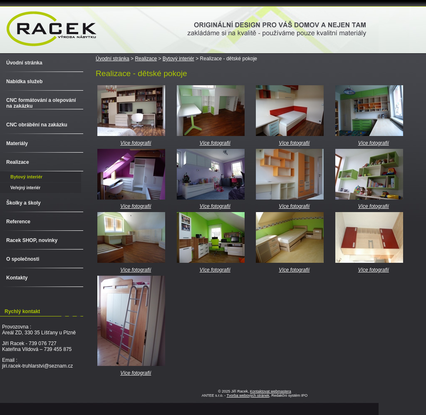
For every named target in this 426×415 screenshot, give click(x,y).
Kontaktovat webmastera (270, 391)
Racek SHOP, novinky (31, 240)
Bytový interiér (178, 59)
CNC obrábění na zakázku (36, 125)
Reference (18, 222)
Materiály (17, 143)
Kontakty (16, 278)
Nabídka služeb (24, 81)
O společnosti (22, 259)
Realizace (146, 59)
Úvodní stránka (112, 59)
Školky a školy (23, 203)
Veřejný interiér (25, 187)
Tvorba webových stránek (248, 395)
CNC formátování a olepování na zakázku (41, 103)
